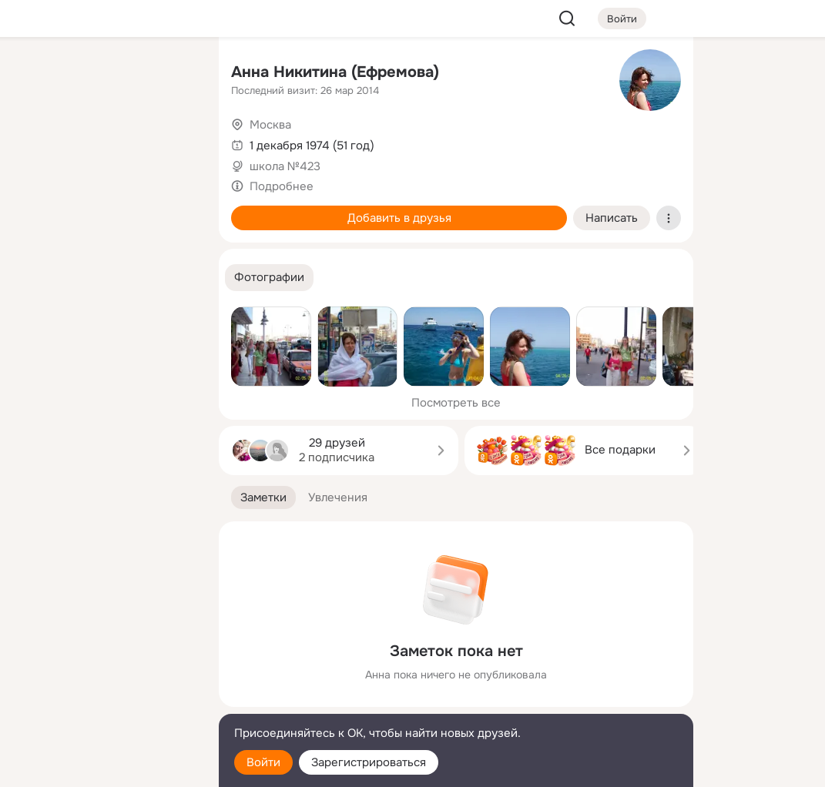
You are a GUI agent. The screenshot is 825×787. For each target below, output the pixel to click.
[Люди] (105, 142)
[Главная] (37, 74)
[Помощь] (37, 277)
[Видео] (172, 142)
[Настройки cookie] (105, 766)
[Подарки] (37, 209)
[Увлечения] (105, 74)
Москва (270, 124)
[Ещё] (105, 668)
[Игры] (172, 209)
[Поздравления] (105, 209)
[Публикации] (37, 142)
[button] (269, 277)
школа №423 (285, 166)
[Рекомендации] (105, 277)
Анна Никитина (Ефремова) (335, 72)
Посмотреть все (456, 402)
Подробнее (282, 186)
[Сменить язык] (105, 701)
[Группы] (172, 74)
